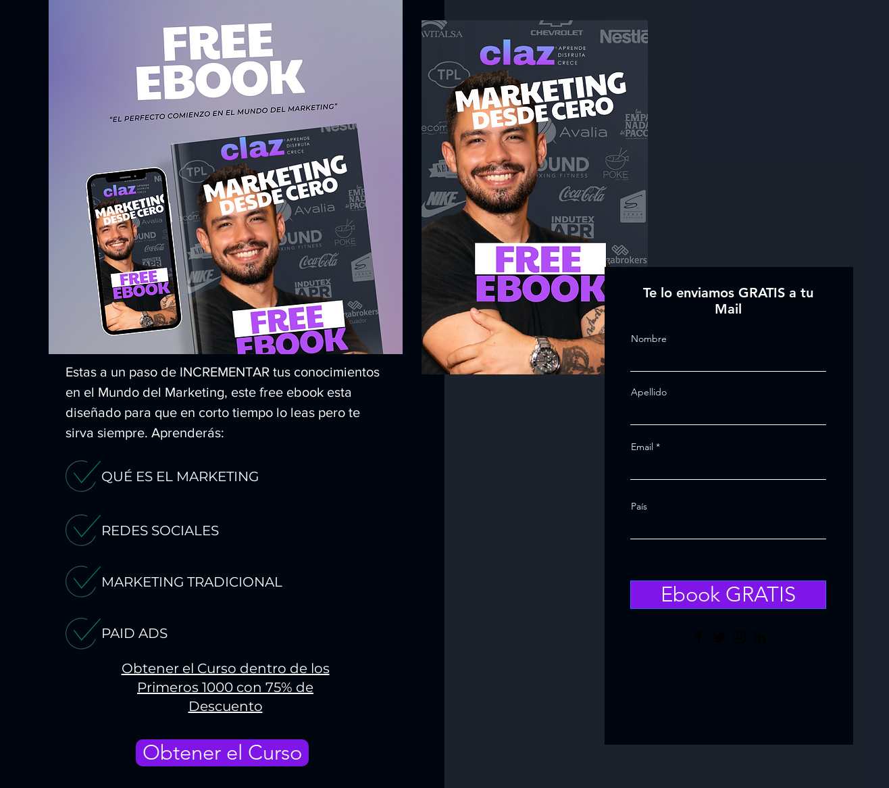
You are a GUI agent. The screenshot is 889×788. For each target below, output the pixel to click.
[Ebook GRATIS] (728, 595)
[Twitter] (719, 637)
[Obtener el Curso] (222, 752)
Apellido (649, 392)
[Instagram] (739, 637)
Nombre (649, 338)
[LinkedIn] (759, 637)
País (639, 506)
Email (642, 446)
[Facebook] (698, 637)
